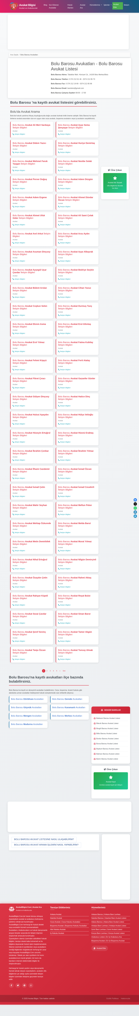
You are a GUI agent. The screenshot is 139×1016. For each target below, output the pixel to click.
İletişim (126, 5)
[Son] (64, 682)
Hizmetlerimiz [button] (95, 5)
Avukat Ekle (116, 5)
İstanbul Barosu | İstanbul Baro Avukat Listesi (108, 929)
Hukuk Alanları (70, 6)
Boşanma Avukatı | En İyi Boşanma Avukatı (108, 952)
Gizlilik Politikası (112, 1010)
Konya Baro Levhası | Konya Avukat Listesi (108, 944)
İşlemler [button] (107, 5)
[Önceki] (60, 682)
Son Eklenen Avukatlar (54, 6)
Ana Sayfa (14, 55)
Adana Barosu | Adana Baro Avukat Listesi (107, 933)
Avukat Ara (82, 6)
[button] (44, 851)
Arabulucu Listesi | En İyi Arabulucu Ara (106, 948)
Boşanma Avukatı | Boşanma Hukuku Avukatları (68, 937)
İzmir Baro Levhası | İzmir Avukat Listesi (106, 941)
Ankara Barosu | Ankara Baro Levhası (105, 926)
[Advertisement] (68, 32)
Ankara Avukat (55, 926)
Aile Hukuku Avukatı (58, 941)
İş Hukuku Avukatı (57, 944)
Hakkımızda (125, 1010)
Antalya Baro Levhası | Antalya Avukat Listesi (108, 937)
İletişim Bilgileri (19, 134)
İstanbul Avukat (56, 929)
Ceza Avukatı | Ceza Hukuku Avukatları (65, 933)
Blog (45, 5)
